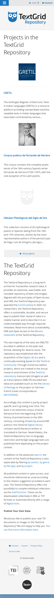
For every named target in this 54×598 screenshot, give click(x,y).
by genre (44, 462)
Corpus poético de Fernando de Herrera (27, 155)
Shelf (35, 2)
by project (26, 466)
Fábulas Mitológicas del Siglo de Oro (25, 218)
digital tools (12, 503)
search (37, 454)
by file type (9, 466)
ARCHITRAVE (10, 394)
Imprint (24, 545)
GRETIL (8, 93)
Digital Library (30, 357)
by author (33, 462)
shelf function (19, 492)
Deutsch (48, 3)
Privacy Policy (36, 545)
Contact (15, 545)
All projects (29, 253)
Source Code (14, 551)
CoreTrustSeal (25, 305)
